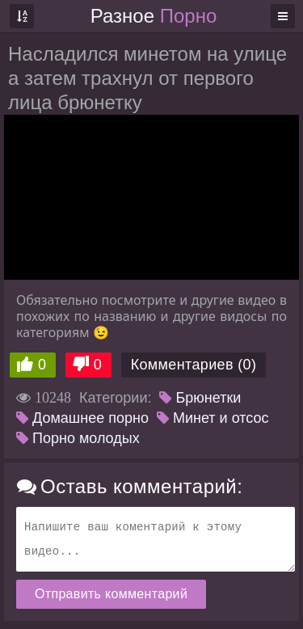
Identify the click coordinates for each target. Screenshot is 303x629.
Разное (153, 16)
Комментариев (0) (194, 365)
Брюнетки (200, 398)
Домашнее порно (82, 418)
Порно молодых (78, 438)
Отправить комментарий (111, 594)
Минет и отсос (213, 418)
